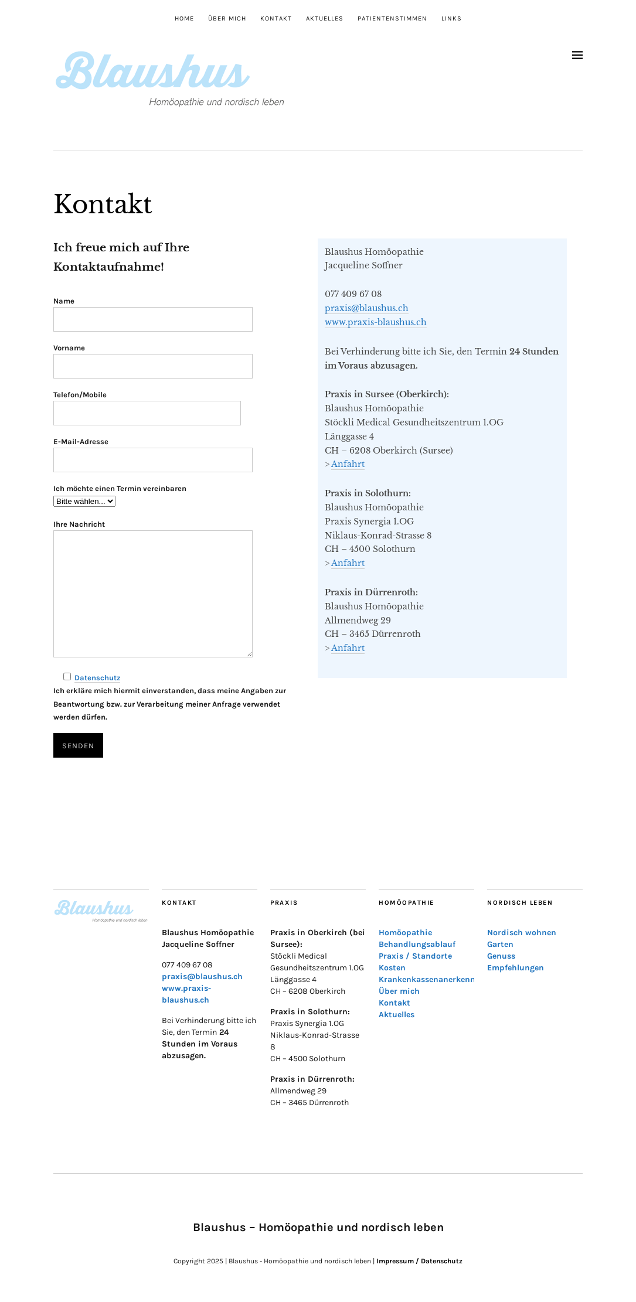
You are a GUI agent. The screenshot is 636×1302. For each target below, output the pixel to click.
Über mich (227, 18)
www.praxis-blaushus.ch (376, 322)
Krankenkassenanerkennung (435, 979)
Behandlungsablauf (417, 944)
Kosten (392, 968)
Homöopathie (405, 933)
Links (451, 18)
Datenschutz (97, 677)
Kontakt (276, 18)
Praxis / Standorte (415, 956)
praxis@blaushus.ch (367, 308)
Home (184, 18)
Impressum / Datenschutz (419, 1261)
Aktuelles (324, 18)
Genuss (501, 956)
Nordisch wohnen (521, 933)
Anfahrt (348, 464)
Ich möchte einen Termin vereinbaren (119, 488)
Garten (500, 944)
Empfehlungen (515, 968)
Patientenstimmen (392, 18)
